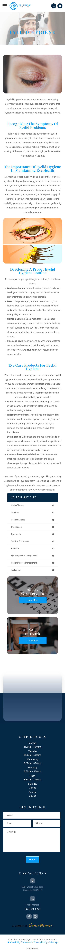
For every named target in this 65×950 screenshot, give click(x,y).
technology (16, 570)
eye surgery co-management (24, 555)
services (15, 512)
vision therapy (17, 505)
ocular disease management (24, 563)
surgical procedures (20, 541)
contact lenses (18, 520)
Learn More (32, 600)
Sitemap (53, 942)
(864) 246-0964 (32, 909)
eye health (16, 534)
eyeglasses (16, 527)
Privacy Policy (40, 942)
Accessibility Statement (20, 942)
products (15, 548)
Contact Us (32, 640)
